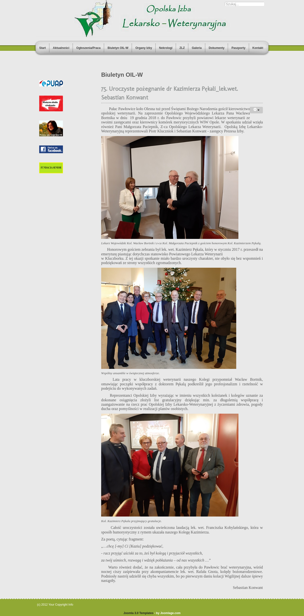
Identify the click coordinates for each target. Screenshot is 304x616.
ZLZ (182, 48)
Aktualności (61, 48)
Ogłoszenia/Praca (88, 48)
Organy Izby (143, 48)
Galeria (197, 48)
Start (42, 48)
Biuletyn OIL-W (117, 48)
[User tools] (256, 110)
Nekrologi (165, 48)
